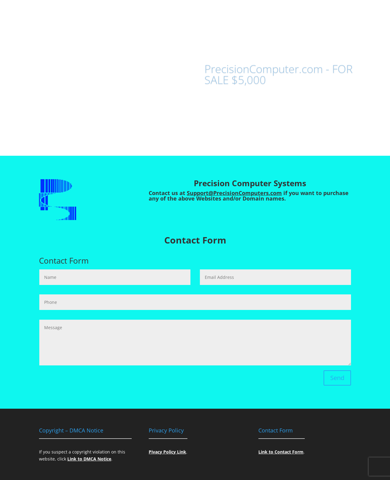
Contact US (227, 106)
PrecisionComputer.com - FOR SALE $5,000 (278, 78)
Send (337, 378)
